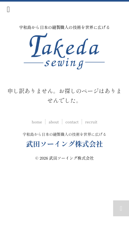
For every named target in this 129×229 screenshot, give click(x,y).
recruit (91, 121)
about (54, 121)
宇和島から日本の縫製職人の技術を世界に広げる (64, 134)
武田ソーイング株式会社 (64, 143)
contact (71, 121)
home (37, 121)
